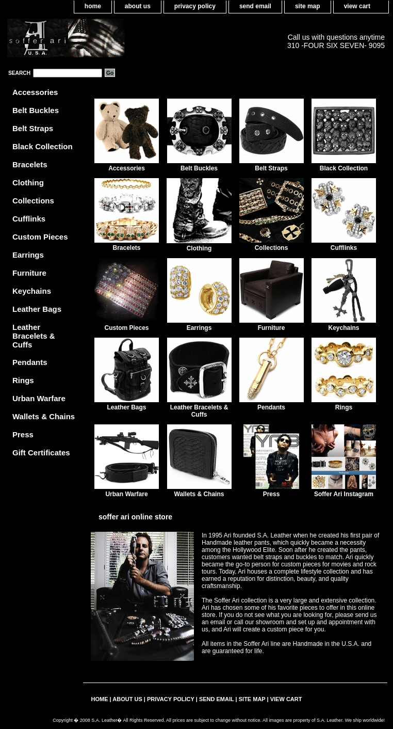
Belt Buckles (199, 168)
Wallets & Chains (199, 494)
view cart (357, 6)
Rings (343, 407)
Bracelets (126, 247)
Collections (271, 247)
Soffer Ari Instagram (343, 494)
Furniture (271, 327)
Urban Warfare (126, 494)
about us (138, 6)
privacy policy (195, 6)
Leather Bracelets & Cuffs (199, 411)
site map (307, 6)
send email (255, 6)
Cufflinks (344, 247)
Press (271, 494)
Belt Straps (271, 168)
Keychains (343, 327)
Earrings (199, 327)
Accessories (126, 168)
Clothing (199, 248)
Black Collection (344, 168)
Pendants (271, 407)
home (93, 6)
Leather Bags (126, 407)
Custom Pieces (126, 327)
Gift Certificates (41, 452)
